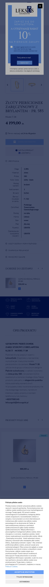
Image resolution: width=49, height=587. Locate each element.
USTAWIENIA (24, 582)
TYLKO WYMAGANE (24, 577)
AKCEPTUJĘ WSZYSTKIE (24, 572)
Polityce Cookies (11, 567)
